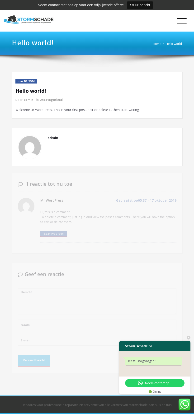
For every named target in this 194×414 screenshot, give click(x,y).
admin (28, 100)
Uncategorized (51, 100)
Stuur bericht (140, 5)
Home (157, 44)
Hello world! (174, 44)
